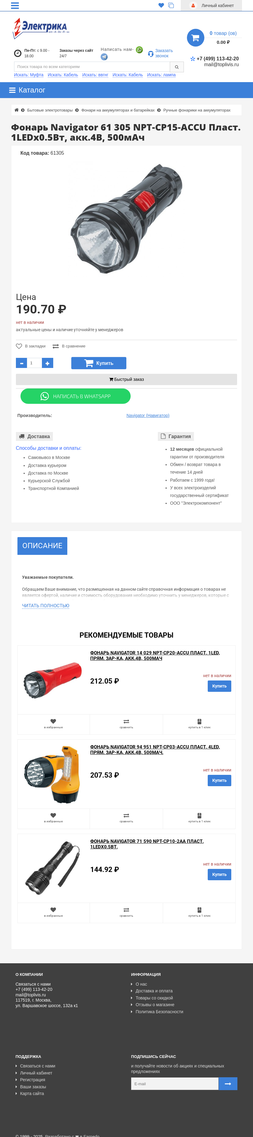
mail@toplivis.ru (221, 64)
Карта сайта (30, 1086)
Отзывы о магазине (152, 1004)
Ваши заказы (31, 1079)
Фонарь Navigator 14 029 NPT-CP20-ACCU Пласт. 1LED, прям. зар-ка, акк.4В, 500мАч (155, 655)
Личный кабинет (34, 1065)
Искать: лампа (161, 74)
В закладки (31, 346)
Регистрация (30, 1073)
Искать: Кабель (63, 74)
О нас (139, 984)
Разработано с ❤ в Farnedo (72, 1129)
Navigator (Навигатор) (147, 415)
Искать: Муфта (28, 74)
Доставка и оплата (152, 990)
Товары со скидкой (152, 997)
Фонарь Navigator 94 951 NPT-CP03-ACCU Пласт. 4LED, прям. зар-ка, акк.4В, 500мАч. (155, 749)
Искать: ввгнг (95, 74)
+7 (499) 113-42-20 (214, 58)
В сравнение (69, 346)
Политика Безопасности (157, 1011)
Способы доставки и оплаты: (49, 448)
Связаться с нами (35, 1059)
